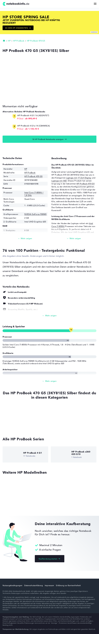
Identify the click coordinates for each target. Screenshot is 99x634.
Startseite (4, 40)
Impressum (49, 585)
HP (9, 41)
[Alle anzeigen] (49, 316)
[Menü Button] (95, 3)
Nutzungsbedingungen (12, 585)
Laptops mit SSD (59, 180)
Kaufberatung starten (48, 559)
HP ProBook (18, 41)
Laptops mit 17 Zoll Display (78, 178)
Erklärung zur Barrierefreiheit (68, 585)
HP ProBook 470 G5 (36, 41)
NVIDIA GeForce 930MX (35, 214)
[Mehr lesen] (25, 238)
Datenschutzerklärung (33, 585)
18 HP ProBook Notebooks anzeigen (48, 139)
